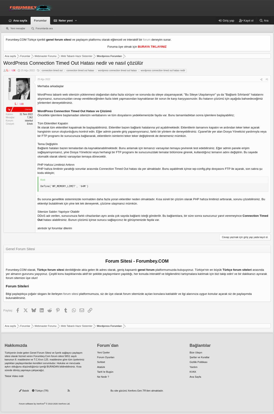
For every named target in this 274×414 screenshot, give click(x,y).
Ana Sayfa (195, 376)
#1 (267, 79)
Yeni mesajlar (17, 28)
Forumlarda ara (44, 28)
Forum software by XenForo (44, 404)
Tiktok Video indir (14, 376)
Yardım (194, 367)
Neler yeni (66, 20)
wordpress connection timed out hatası (117, 70)
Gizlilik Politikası (199, 362)
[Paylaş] (261, 79)
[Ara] (264, 21)
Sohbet (101, 362)
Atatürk (101, 367)
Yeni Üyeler (103, 352)
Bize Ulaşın (196, 352)
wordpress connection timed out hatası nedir (163, 70)
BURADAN (53, 366)
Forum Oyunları (105, 357)
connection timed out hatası (80, 70)
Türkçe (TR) (40, 390)
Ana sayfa (20, 20)
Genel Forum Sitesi (40, 352)
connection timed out (52, 70)
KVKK (193, 371)
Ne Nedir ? (103, 376)
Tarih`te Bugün (105, 371)
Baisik (24, 390)
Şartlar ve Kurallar (200, 357)
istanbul (29, 120)
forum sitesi (70, 294)
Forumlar (40, 20)
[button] (76, 21)
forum (146, 39)
